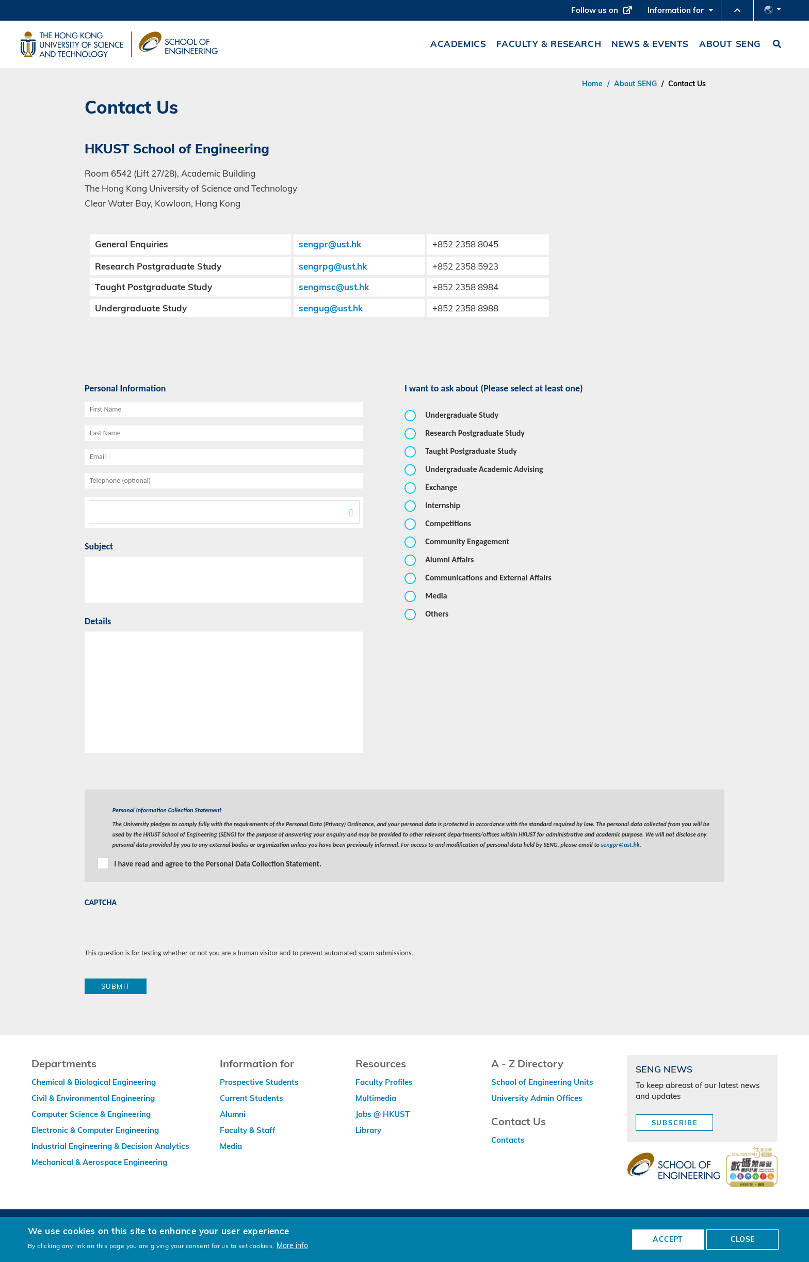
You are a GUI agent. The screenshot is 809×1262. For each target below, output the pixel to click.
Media (436, 596)
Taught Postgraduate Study (471, 451)
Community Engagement (467, 541)
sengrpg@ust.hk (333, 266)
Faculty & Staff (248, 1130)
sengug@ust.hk (331, 308)
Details (98, 621)
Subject (99, 546)
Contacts (508, 1140)
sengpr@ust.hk (330, 244)
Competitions (448, 523)
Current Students (251, 1098)
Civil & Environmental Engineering (93, 1098)
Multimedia (375, 1098)
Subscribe (675, 1122)
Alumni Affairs (449, 559)
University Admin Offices (537, 1098)
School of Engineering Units (542, 1082)
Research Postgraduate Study (475, 433)
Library (368, 1130)
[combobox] (224, 512)
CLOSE (742, 1239)
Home (592, 83)
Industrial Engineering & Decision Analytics (110, 1146)
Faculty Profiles (384, 1082)
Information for (680, 13)
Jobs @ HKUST (382, 1114)
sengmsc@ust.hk (334, 286)
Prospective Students (259, 1082)
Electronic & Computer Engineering (95, 1130)
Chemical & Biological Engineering (93, 1082)
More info (292, 1245)
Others (436, 614)
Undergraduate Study (461, 415)
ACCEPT (668, 1239)
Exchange (441, 487)
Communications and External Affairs (488, 577)
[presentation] (163, 928)
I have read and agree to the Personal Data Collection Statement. (217, 864)
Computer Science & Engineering (91, 1114)
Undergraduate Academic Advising (484, 469)
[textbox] (224, 512)
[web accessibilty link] (752, 1168)
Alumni (233, 1114)
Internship (442, 505)
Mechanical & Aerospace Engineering (99, 1162)
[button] (737, 10)
